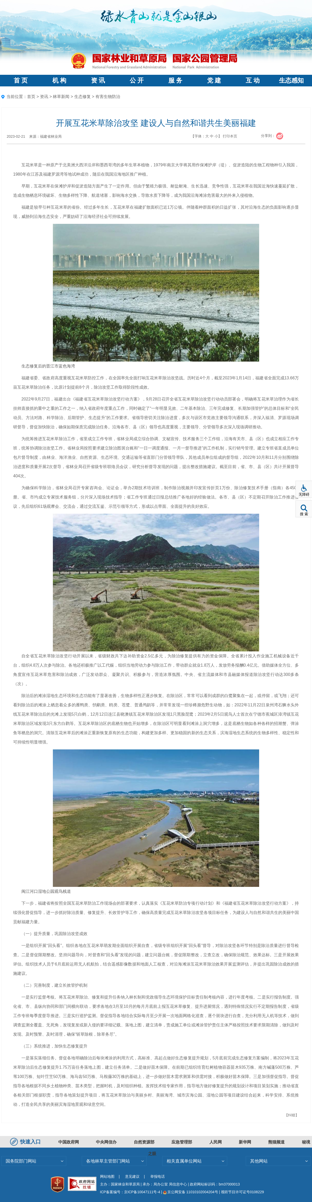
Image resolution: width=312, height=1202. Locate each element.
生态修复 (82, 96)
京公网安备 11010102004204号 (190, 1192)
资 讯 (98, 80)
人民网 (215, 1142)
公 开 (137, 80)
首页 (31, 96)
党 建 (214, 80)
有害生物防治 (107, 96)
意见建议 (132, 1176)
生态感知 (291, 80)
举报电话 (157, 1176)
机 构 (59, 80)
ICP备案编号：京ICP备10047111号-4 (130, 1192)
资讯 (44, 96)
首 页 (21, 80)
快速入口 (26, 1141)
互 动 (253, 80)
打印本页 (230, 136)
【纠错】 (291, 1115)
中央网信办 (106, 1142)
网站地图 (107, 1176)
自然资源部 (144, 1142)
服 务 (175, 80)
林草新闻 (61, 96)
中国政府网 (68, 1142)
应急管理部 (181, 1142)
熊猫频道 (276, 1142)
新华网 (245, 1142)
